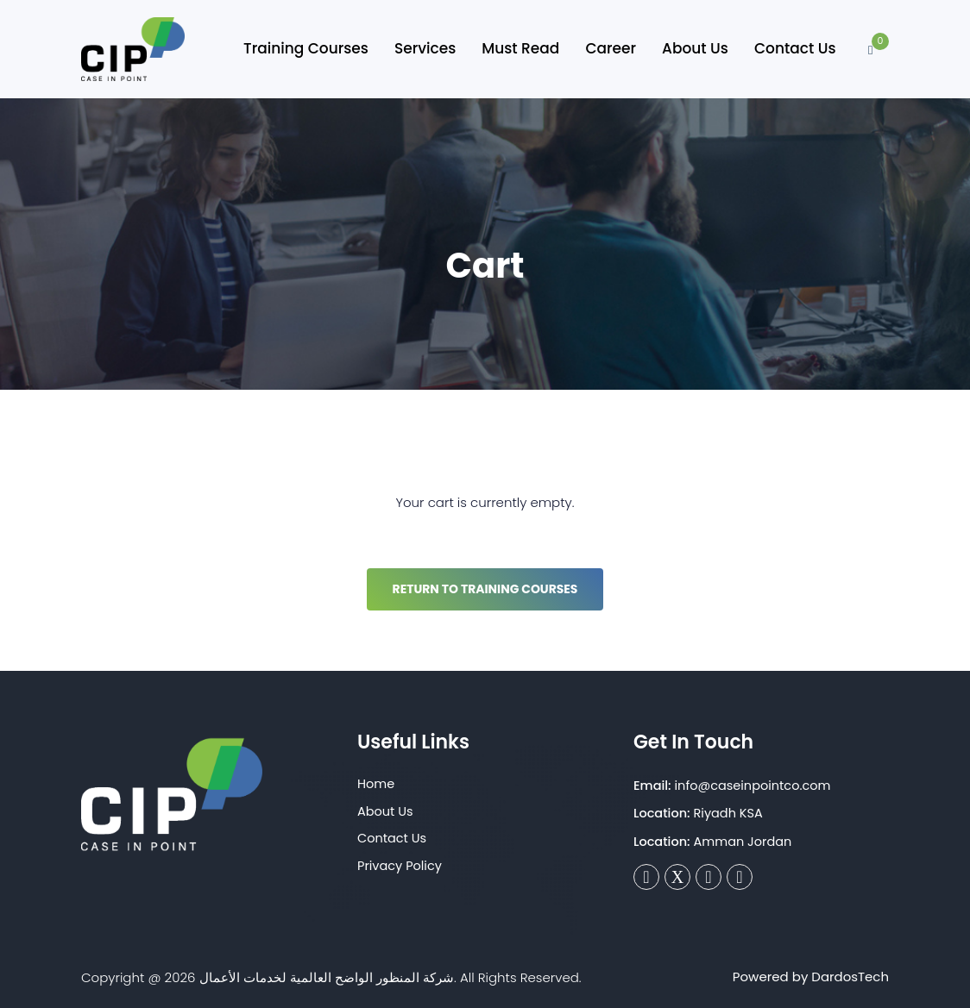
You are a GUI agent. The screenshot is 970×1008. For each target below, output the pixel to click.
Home (375, 783)
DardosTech (850, 976)
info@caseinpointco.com (753, 785)
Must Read (520, 48)
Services (425, 48)
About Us (695, 48)
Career (610, 48)
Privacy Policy (399, 865)
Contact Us (795, 48)
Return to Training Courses (485, 589)
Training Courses (305, 48)
